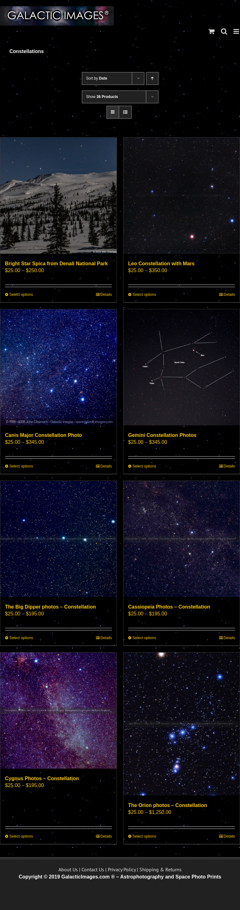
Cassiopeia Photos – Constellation (169, 606)
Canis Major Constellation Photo (43, 435)
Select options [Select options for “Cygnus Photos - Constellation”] (21, 836)
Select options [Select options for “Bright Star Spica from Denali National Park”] (21, 294)
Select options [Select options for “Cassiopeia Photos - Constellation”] (144, 638)
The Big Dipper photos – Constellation (50, 606)
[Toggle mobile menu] (236, 31)
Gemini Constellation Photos (162, 435)
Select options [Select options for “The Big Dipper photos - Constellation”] (21, 638)
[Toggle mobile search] (224, 31)
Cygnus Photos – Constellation (42, 778)
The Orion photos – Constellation (167, 805)
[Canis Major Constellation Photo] (58, 367)
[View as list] (125, 112)
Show (102, 97)
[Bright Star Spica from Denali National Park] (58, 196)
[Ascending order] (152, 78)
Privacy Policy (122, 869)
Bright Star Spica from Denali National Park (56, 263)
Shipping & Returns (160, 869)
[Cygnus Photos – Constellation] (58, 711)
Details (106, 294)
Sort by (96, 78)
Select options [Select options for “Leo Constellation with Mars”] (144, 294)
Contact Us (93, 869)
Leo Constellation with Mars (161, 263)
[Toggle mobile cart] (211, 31)
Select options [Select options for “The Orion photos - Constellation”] (144, 836)
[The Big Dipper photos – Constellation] (58, 539)
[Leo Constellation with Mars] (181, 196)
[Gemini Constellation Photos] (181, 367)
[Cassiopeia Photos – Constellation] (181, 539)
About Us (68, 869)
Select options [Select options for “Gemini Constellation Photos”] (144, 466)
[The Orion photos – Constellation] (181, 724)
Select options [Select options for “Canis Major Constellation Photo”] (21, 466)
